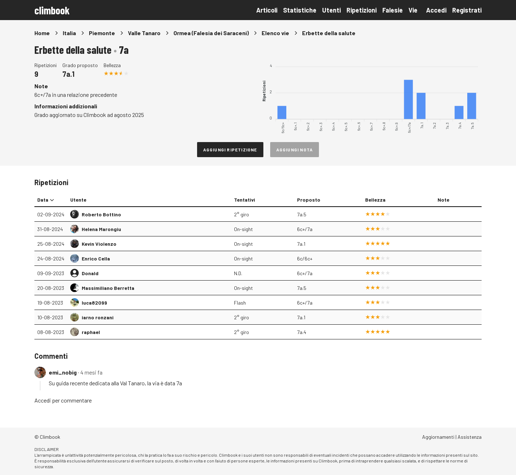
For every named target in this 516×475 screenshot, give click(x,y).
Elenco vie (275, 32)
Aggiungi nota (294, 149)
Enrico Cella (96, 258)
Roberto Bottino (101, 214)
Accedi (436, 10)
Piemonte (102, 32)
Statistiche (299, 10)
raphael (91, 332)
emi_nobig (63, 372)
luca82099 (94, 303)
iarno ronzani (98, 317)
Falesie (392, 10)
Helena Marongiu (101, 229)
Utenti (331, 10)
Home (42, 32)
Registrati (467, 10)
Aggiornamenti (438, 437)
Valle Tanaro (144, 32)
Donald (90, 273)
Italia (69, 32)
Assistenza (470, 437)
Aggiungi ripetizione (230, 149)
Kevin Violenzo (99, 244)
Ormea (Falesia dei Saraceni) (211, 32)
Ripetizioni (362, 10)
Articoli (266, 10)
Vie (412, 10)
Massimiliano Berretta (108, 288)
